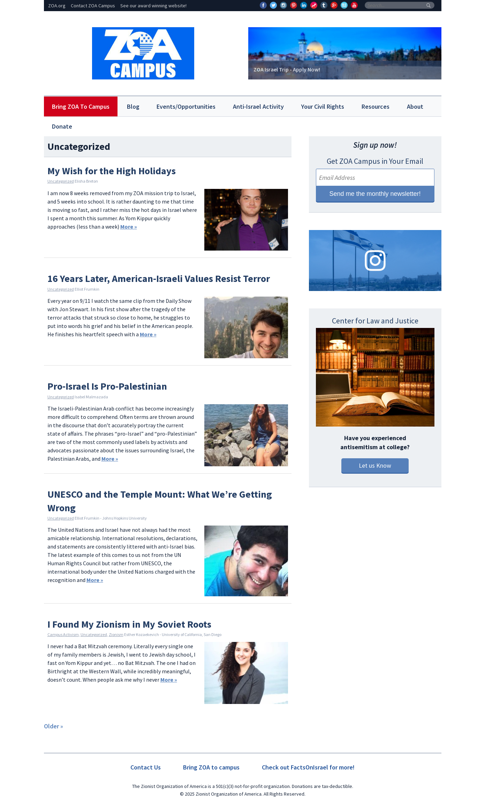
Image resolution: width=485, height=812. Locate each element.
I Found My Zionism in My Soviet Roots (129, 624)
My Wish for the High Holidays (111, 170)
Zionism (116, 634)
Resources (375, 106)
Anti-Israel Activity (258, 106)
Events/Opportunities (186, 106)
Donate (62, 126)
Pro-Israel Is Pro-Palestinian (107, 386)
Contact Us (145, 767)
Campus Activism (63, 634)
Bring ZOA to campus (211, 767)
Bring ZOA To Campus (80, 106)
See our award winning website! (153, 5)
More (128, 226)
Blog (133, 106)
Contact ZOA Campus (93, 5)
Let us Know (375, 465)
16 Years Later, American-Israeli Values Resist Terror (158, 278)
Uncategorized (60, 181)
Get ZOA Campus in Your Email (375, 161)
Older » (53, 726)
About (415, 106)
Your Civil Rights (322, 106)
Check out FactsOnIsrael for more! (308, 767)
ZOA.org (57, 5)
